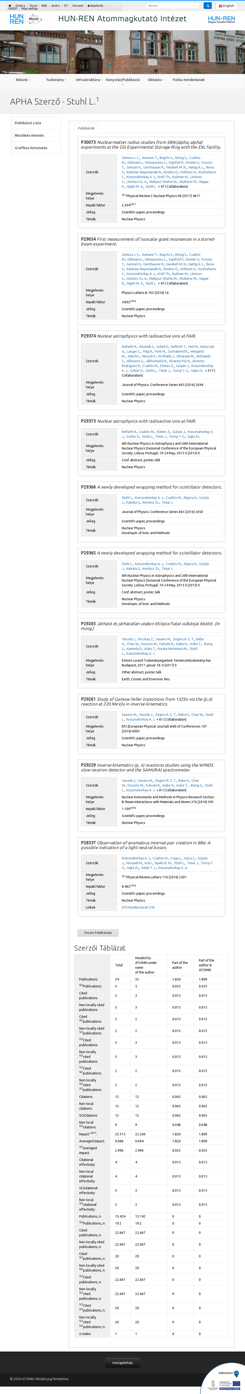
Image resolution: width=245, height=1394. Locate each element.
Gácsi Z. (189, 858)
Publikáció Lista (28, 123)
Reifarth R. (129, 347)
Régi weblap (30, 8)
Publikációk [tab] (86, 128)
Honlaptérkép (122, 1363)
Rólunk (23, 80)
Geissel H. (134, 167)
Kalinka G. (133, 502)
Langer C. (134, 351)
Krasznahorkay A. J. (141, 177)
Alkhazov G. (135, 361)
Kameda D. (134, 649)
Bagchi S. (166, 158)
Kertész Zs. (151, 502)
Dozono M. (149, 644)
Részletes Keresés (29, 135)
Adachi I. (134, 356)
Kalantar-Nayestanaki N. (144, 172)
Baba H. (183, 715)
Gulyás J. (182, 366)
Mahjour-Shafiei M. (163, 182)
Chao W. (133, 644)
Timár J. (164, 371)
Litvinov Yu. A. (137, 182)
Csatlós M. (150, 366)
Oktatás (156, 80)
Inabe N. (182, 644)
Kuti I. (149, 863)
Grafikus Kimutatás (31, 148)
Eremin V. (193, 162)
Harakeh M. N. (176, 167)
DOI (125, 907)
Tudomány (56, 80)
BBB (44, 5)
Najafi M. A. (135, 186)
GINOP (12, 8)
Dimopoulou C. (156, 162)
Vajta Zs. (197, 371)
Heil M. (193, 347)
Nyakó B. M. (163, 863)
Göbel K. (162, 347)
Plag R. (148, 351)
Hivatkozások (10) (141, 907)
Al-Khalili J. (166, 356)
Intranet (78, 5)
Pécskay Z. (146, 639)
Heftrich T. (178, 347)
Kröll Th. (164, 177)
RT (66, 5)
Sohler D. (137, 371)
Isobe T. (195, 644)
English (226, 6)
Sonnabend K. (178, 351)
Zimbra (20, 5)
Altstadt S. (146, 347)
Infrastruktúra (89, 80)
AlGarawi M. (185, 356)
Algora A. (190, 498)
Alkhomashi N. (156, 361)
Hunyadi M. (134, 863)
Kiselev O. (171, 172)
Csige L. (176, 858)
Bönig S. (181, 158)
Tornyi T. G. (181, 371)
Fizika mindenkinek (189, 81)
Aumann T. (149, 158)
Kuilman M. (180, 177)
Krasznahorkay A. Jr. (173, 868)
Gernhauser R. (153, 167)
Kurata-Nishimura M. (172, 649)
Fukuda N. (166, 644)
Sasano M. (163, 639)
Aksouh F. (149, 356)
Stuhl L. (150, 186)
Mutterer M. (188, 182)
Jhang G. (196, 785)
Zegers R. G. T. (183, 639)
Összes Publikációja (98, 932)
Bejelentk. (96, 5)
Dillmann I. (135, 162)
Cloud (33, 5)
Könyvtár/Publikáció (122, 81)
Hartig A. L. (196, 167)
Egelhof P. (176, 162)
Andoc (55, 5)
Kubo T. (150, 649)
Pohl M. (160, 351)
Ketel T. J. (149, 868)
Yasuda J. (129, 639)
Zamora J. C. (131, 158)
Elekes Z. (167, 366)
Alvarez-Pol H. (179, 361)
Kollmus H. (188, 172)
